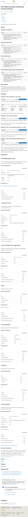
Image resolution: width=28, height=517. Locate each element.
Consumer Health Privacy (5, 514)
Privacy (22, 512)
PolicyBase (3, 466)
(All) (2, 228)
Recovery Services (15, 3)
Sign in (26, 1)
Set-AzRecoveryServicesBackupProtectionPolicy (11, 474)
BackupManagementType (16, 170)
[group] (14, 108)
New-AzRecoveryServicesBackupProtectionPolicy (12, 471)
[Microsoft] (14, 1)
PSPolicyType (16, 335)
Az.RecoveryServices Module (8, 11)
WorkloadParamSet (5, 429)
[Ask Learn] (24, 4)
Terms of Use (13, 514)
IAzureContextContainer (13, 215)
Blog (14, 512)
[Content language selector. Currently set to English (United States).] (5, 507)
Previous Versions (9, 512)
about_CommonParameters (6, 456)
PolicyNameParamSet (5, 307)
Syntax (3, 15)
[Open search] (23, 1)
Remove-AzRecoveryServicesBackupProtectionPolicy (12, 473)
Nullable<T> (9, 170)
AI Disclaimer (3, 512)
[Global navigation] (1, 1)
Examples (4, 18)
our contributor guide (12, 483)
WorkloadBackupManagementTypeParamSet (9, 185)
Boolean (19, 257)
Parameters (4, 20)
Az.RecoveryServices (7, 3)
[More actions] (26, 4)
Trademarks (18, 514)
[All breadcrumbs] (2, 4)
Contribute (18, 512)
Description (3, 17)
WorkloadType (15, 416)
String (21, 296)
